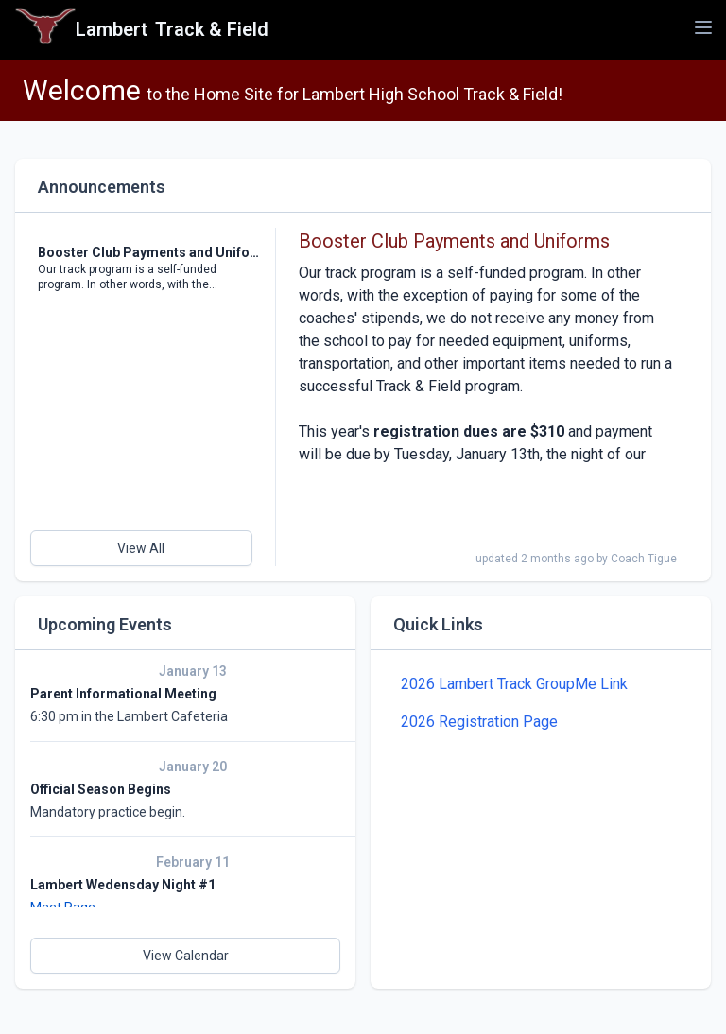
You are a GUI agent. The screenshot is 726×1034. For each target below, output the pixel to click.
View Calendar (186, 955)
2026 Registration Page (479, 722)
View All (140, 548)
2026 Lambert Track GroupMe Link (514, 684)
